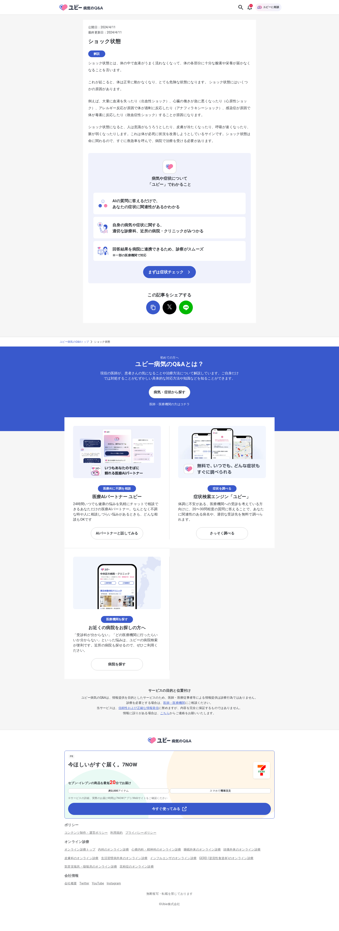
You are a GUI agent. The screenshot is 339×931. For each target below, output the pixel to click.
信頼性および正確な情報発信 (138, 708)
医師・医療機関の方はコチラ (169, 404)
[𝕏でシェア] (169, 307)
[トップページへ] (169, 744)
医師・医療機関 (174, 702)
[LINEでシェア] (186, 307)
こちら (165, 713)
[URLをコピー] (153, 307)
